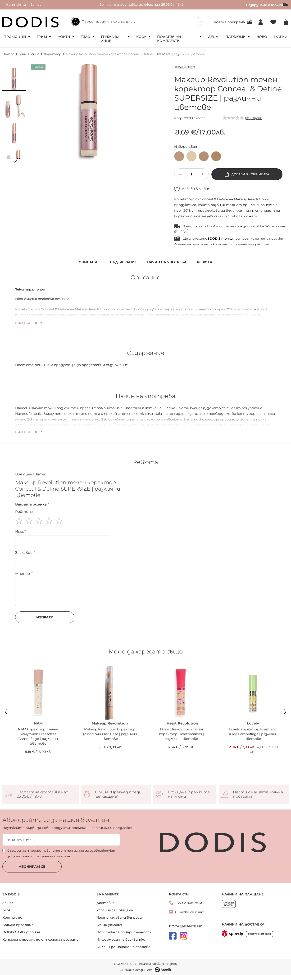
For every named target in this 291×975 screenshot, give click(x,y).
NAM (38, 723)
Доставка (105, 903)
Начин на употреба (166, 262)
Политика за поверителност (123, 932)
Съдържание (123, 262)
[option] (179, 156)
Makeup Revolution (110, 723)
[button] (14, 79)
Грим (42, 37)
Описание (89, 262)
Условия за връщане (114, 910)
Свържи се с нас (189, 912)
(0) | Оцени (253, 118)
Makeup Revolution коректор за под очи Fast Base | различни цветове (110, 734)
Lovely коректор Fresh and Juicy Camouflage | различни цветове (252, 734)
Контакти (16, 4)
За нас (36, 4)
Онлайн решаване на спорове (123, 947)
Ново (261, 37)
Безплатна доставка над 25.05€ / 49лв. (42, 794)
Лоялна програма (229, 22)
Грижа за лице (110, 39)
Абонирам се (32, 866)
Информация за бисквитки (120, 939)
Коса (141, 37)
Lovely (253, 723)
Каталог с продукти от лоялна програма (40, 939)
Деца (213, 37)
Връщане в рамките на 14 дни (189, 794)
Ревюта (204, 262)
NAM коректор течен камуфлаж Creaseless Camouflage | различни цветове (38, 736)
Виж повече (26, 323)
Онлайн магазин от (145, 969)
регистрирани (234, 244)
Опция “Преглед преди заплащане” (118, 794)
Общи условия (109, 925)
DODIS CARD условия (21, 932)
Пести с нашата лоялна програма (258, 794)
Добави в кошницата (250, 174)
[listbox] (231, 157)
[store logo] (30, 22)
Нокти (64, 37)
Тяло (85, 37)
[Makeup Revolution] (185, 68)
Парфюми (235, 37)
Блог (6, 910)
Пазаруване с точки (267, 5)
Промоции (15, 37)
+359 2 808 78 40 (189, 903)
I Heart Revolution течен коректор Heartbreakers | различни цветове (181, 734)
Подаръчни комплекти (169, 39)
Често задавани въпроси (119, 917)
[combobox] (136, 21)
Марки (280, 37)
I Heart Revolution (181, 723)
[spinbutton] (191, 174)
